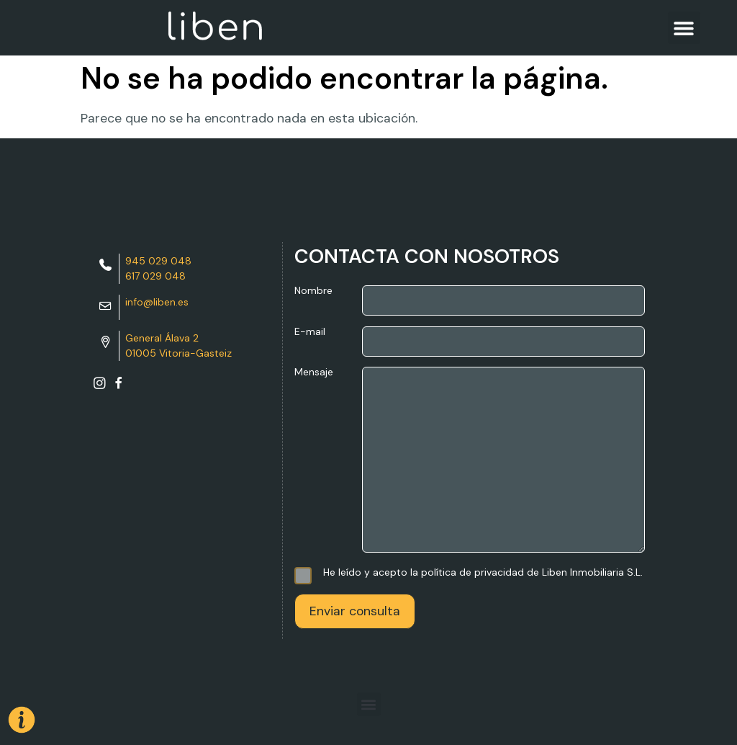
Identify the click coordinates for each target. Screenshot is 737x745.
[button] (684, 28)
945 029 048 (158, 260)
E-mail (469, 341)
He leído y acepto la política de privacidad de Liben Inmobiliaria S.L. (468, 572)
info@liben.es (157, 301)
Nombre (469, 300)
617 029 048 (155, 275)
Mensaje (469, 460)
